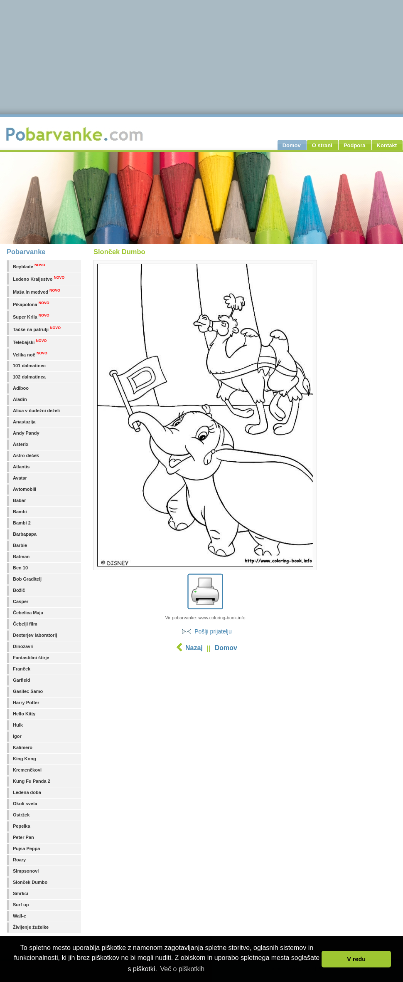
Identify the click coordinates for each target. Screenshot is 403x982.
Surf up (21, 904)
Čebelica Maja (28, 612)
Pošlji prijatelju (212, 631)
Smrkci (20, 893)
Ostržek (21, 814)
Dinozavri (23, 646)
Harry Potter (26, 702)
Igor (17, 736)
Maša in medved (36, 291)
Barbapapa (25, 534)
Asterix (20, 444)
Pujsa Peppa (26, 848)
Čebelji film (25, 623)
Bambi (20, 511)
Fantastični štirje (31, 657)
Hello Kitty (24, 713)
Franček (21, 668)
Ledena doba (27, 792)
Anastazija (24, 421)
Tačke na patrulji (37, 329)
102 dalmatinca (29, 376)
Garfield (21, 680)
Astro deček (26, 455)
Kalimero (22, 747)
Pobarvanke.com (75, 134)
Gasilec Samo (28, 691)
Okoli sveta (25, 803)
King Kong (24, 758)
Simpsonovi (26, 870)
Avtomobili (24, 489)
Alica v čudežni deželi (36, 410)
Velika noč (30, 354)
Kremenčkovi (27, 769)
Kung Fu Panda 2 (31, 781)
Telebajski (30, 342)
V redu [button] (356, 959)
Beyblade (29, 266)
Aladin (20, 399)
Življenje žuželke (31, 927)
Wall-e (19, 915)
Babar (19, 500)
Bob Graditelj (27, 578)
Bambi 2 (22, 522)
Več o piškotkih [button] (182, 968)
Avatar (20, 477)
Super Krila (31, 316)
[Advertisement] (205, 717)
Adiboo (21, 388)
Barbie (20, 545)
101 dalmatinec (29, 365)
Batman (21, 556)
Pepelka (21, 826)
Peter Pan (23, 837)
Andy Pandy (26, 432)
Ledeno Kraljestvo (38, 278)
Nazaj (194, 647)
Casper (20, 601)
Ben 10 (20, 567)
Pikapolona (31, 304)
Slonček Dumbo (30, 882)
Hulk (18, 724)
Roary (19, 859)
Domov (226, 647)
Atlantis (21, 466)
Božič (19, 590)
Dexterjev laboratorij (35, 635)
